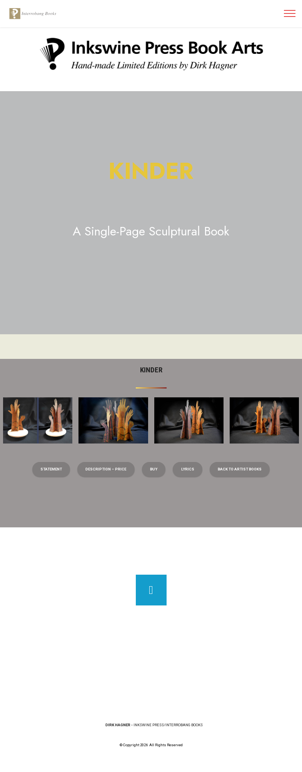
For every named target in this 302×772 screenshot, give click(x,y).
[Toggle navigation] (290, 13)
